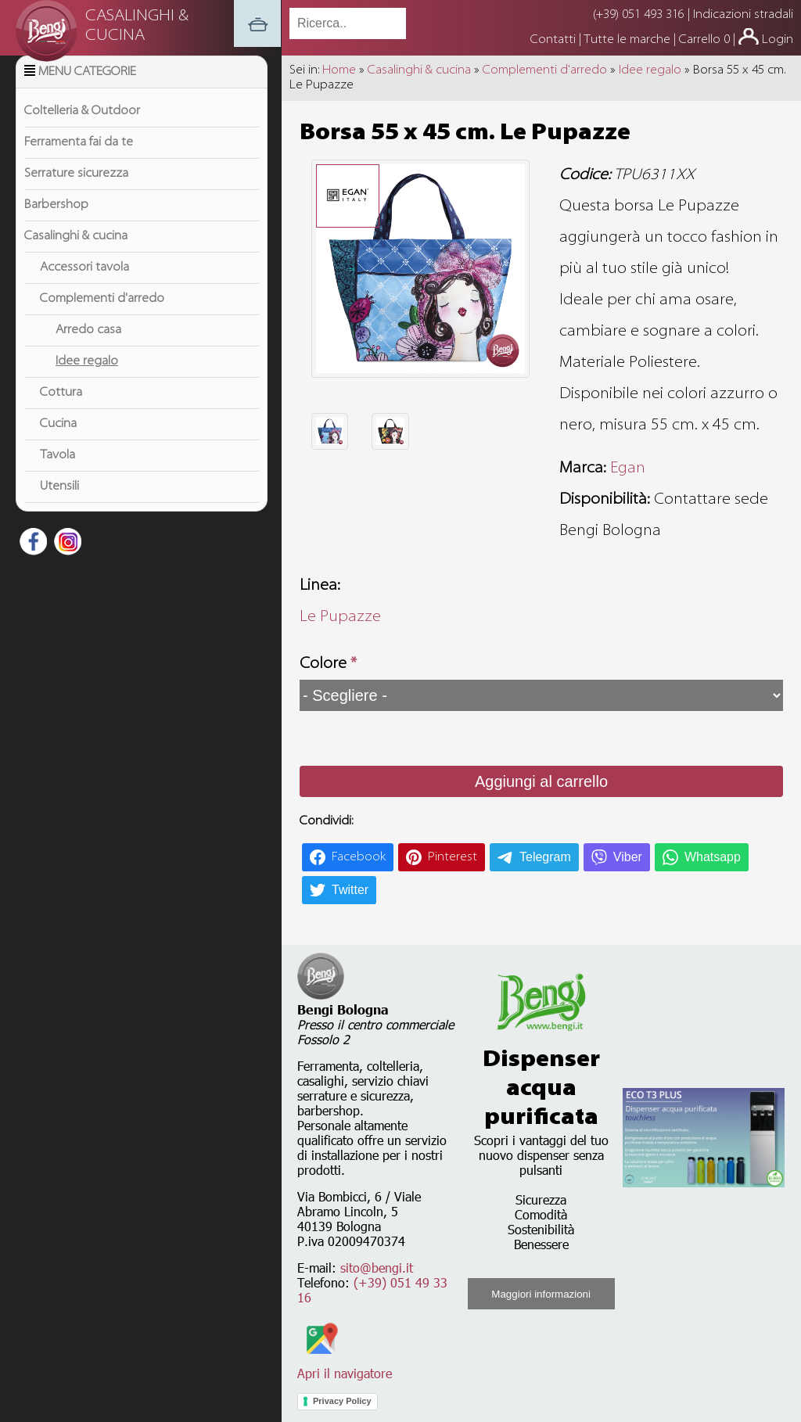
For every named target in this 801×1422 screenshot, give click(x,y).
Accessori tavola (84, 287)
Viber (627, 857)
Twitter (350, 889)
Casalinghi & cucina (76, 256)
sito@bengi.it (376, 1267)
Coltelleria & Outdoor (82, 130)
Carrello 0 (704, 40)
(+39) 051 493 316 (638, 15)
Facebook (359, 857)
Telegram (545, 857)
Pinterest (452, 857)
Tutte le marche (628, 40)
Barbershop (56, 224)
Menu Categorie (87, 91)
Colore (328, 664)
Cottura (61, 412)
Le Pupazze (340, 617)
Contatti (554, 40)
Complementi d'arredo (102, 318)
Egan (627, 468)
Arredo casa (88, 349)
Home (339, 70)
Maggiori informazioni (541, 1294)
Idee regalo (87, 381)
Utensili (59, 506)
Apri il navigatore (344, 1366)
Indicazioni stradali (743, 15)
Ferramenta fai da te (78, 162)
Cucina (58, 443)
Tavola (57, 475)
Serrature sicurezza (76, 193)
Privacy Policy (342, 1401)
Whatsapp (712, 857)
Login (777, 40)
